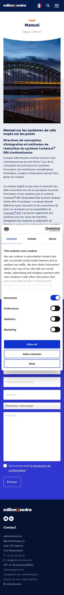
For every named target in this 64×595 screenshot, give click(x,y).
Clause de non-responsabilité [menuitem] (20, 579)
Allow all (32, 344)
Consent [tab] (11, 238)
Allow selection (32, 353)
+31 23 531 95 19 (15, 555)
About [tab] (52, 238)
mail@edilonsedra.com (19, 560)
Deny (32, 363)
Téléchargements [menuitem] (13, 569)
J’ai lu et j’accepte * (29, 468)
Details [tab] (32, 238)
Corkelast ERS (12, 213)
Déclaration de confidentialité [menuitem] (20, 574)
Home (26, 31)
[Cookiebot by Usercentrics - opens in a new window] (45, 229)
